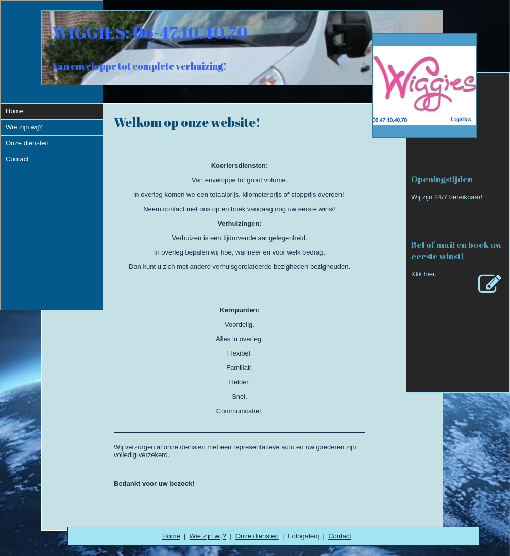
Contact (339, 536)
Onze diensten (257, 536)
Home (171, 536)
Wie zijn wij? (208, 536)
